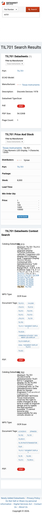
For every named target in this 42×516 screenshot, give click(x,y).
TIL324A (21, 281)
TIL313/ (30, 307)
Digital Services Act (23, 504)
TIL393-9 (21, 439)
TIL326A (21, 283)
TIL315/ (30, 315)
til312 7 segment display (28, 327)
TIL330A (29, 283)
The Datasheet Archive (10, 3)
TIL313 (20, 311)
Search (32, 9)
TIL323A (29, 279)
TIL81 (20, 447)
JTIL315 (21, 318)
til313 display (24, 341)
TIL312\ (21, 303)
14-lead (31, 303)
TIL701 (20, 167)
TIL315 (20, 273)
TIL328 (35, 275)
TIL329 (20, 277)
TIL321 (27, 277)
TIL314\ (30, 311)
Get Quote (22, 216)
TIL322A (21, 279)
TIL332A (29, 285)
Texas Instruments (28, 85)
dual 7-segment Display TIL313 (28, 346)
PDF (21, 106)
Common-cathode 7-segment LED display (28, 336)
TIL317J (21, 275)
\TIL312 (21, 307)
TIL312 (20, 315)
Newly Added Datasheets (13, 498)
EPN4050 (33, 431)
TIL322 (20, 351)
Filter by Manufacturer (14, 61)
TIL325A (29, 281)
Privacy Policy (33, 498)
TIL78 (20, 456)
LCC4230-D (22, 431)
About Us (23, 507)
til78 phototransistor (27, 443)
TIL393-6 (30, 460)
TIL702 (28, 286)
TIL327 (28, 275)
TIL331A (21, 285)
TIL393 (28, 456)
